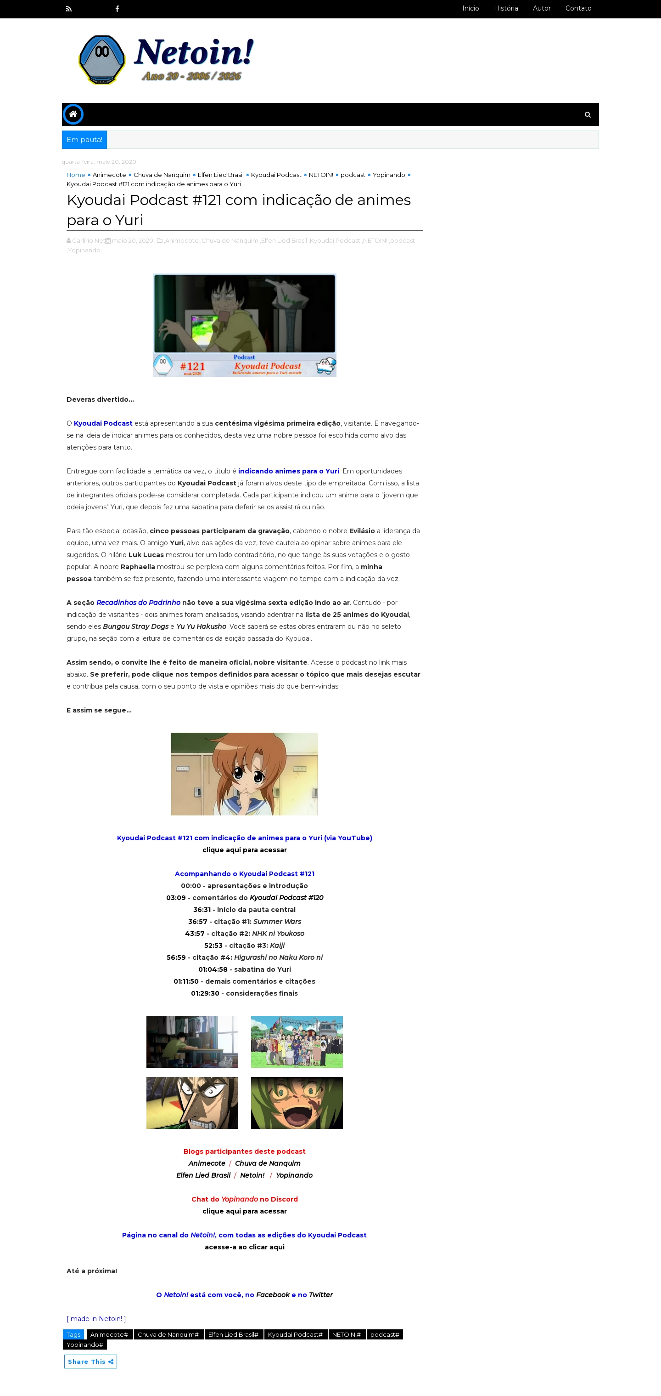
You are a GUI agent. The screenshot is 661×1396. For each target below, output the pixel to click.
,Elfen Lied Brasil (283, 240)
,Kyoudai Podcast (334, 240)
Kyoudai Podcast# (296, 1334)
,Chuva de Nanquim (229, 240)
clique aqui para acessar (244, 850)
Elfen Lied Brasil (221, 174)
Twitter (321, 1295)
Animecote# (109, 1334)
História (506, 8)
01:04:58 (213, 969)
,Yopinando (84, 250)
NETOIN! (321, 174)
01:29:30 (205, 993)
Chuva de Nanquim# (169, 1334)
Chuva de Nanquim (162, 174)
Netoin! (252, 1175)
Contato (579, 8)
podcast (353, 174)
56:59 (176, 957)
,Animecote (181, 240)
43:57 (195, 933)
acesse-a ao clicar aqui (245, 1247)
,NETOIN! (374, 240)
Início (470, 8)
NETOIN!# (347, 1334)
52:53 (213, 945)
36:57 (197, 921)
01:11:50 (186, 981)
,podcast (402, 240)
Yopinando (389, 174)
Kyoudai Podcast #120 (286, 898)
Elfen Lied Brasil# (234, 1334)
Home (76, 174)
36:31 (202, 910)
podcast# (384, 1334)
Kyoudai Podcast (276, 174)
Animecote (109, 174)
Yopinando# (85, 1344)
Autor (542, 8)
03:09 (176, 898)
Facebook (273, 1295)
